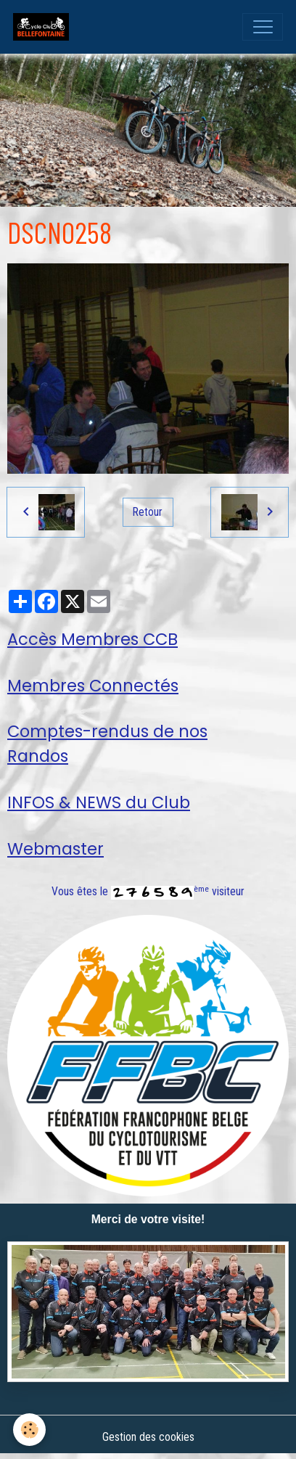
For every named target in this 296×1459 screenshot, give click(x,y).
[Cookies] (29, 1429)
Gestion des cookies (148, 1437)
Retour (148, 512)
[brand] (44, 27)
